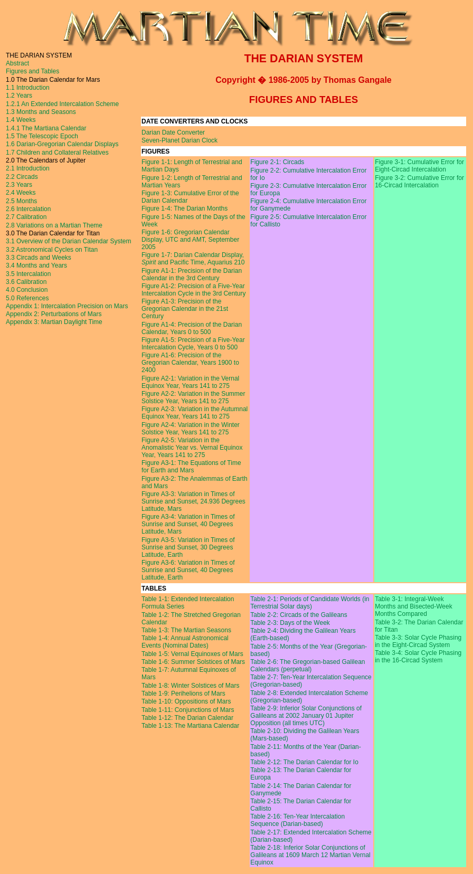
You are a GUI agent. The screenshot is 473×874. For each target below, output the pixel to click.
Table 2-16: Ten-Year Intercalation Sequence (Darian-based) (297, 820)
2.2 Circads (22, 176)
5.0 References (27, 298)
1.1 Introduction (28, 87)
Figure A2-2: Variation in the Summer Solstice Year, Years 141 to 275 (193, 397)
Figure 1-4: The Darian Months (184, 208)
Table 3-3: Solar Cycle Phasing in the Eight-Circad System (418, 641)
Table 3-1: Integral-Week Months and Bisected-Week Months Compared (413, 606)
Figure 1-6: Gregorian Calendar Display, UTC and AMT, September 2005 (190, 240)
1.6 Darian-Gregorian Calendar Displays (62, 144)
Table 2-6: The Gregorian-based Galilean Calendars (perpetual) (307, 665)
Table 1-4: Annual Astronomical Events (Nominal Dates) (185, 641)
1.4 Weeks (20, 120)
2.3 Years (19, 184)
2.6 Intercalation (28, 209)
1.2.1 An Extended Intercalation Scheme (62, 104)
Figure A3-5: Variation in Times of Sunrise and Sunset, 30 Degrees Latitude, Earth (188, 547)
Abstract (17, 63)
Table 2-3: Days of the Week (290, 622)
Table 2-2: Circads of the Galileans (298, 615)
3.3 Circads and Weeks (38, 257)
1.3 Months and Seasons (41, 112)
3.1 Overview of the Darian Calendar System (68, 241)
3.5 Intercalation (28, 274)
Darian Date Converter (173, 132)
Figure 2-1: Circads (277, 162)
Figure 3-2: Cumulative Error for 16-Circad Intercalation (419, 181)
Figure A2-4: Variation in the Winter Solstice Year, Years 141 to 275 (190, 428)
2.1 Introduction (28, 168)
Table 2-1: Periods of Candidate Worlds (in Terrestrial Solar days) (309, 602)
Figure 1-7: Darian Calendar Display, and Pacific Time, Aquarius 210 (192, 258)
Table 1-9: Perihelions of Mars (183, 693)
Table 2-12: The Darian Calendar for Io (304, 762)
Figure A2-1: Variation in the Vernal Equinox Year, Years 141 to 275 (190, 382)
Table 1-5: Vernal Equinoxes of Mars (192, 654)
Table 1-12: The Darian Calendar (187, 717)
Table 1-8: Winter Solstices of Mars (190, 685)
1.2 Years (19, 95)
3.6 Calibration (26, 282)
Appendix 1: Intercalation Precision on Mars (67, 306)
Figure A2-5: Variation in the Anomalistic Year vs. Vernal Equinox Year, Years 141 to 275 (191, 447)
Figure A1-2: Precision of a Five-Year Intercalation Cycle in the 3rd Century (193, 289)
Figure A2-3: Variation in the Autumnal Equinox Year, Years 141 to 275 (194, 412)
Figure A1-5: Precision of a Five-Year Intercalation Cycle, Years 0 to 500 (193, 343)
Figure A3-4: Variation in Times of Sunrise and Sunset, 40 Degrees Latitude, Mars (188, 524)
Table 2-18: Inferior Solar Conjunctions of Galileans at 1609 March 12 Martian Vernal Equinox (310, 855)
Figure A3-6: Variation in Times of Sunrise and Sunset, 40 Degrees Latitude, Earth (188, 570)
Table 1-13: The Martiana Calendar (190, 725)
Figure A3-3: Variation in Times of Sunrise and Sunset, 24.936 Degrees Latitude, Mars (193, 501)
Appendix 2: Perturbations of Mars (53, 314)
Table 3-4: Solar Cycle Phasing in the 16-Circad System (418, 656)
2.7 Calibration (26, 217)
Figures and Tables (32, 71)
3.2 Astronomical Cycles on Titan (52, 249)
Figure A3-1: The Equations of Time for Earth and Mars (191, 466)
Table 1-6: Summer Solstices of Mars (193, 662)
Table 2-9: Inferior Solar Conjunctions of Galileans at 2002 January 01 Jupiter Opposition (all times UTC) (306, 716)
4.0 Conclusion (27, 289)
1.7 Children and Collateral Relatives (57, 152)
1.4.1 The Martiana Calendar (46, 128)
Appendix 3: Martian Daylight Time (54, 322)
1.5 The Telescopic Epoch (42, 136)
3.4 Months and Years (36, 265)
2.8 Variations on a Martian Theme (54, 225)
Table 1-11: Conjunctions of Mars (187, 710)
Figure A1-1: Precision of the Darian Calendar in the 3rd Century (191, 274)
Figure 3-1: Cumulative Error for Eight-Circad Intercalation (419, 165)
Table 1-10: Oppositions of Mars (186, 701)
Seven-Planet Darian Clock (179, 140)
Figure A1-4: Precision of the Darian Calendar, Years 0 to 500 (191, 328)
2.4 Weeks (20, 192)
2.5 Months (21, 201)
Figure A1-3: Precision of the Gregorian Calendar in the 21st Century (184, 309)
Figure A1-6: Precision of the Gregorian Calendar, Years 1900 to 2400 (190, 363)
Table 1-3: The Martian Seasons (186, 630)
